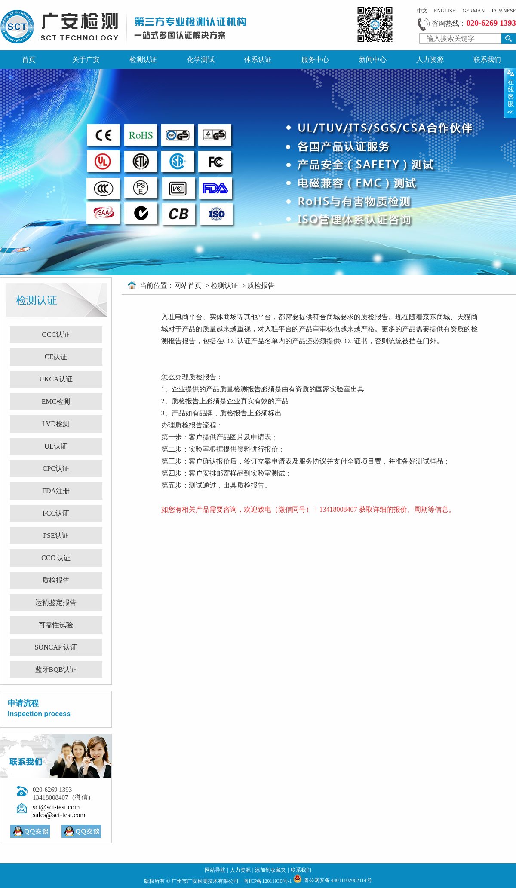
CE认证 (56, 356)
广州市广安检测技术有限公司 (206, 881)
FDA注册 (56, 490)
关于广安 (86, 59)
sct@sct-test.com (56, 807)
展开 (510, 92)
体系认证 (258, 59)
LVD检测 (55, 423)
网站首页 (188, 285)
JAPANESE (503, 11)
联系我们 (487, 59)
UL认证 (55, 446)
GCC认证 (56, 334)
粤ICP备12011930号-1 (268, 881)
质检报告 (56, 580)
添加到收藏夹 (270, 870)
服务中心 (315, 59)
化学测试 (201, 59)
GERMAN (473, 11)
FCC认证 (56, 513)
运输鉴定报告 (56, 602)
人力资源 (430, 59)
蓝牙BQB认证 (56, 669)
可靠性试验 (56, 625)
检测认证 (143, 59)
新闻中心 (373, 59)
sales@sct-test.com (59, 814)
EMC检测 (56, 401)
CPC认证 (56, 468)
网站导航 (215, 870)
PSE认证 (56, 535)
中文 (422, 11)
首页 (29, 59)
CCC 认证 (56, 557)
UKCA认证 (55, 379)
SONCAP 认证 (56, 647)
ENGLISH (445, 11)
